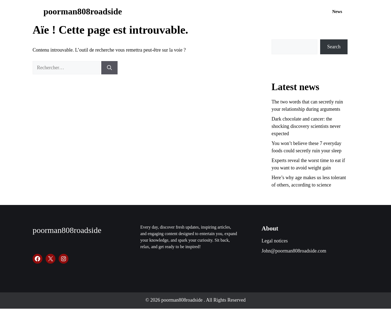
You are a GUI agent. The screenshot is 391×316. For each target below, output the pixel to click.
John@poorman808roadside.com (293, 251)
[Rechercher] (109, 67)
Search (333, 46)
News (337, 11)
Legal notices (274, 241)
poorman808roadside (82, 11)
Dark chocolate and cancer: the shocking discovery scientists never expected (306, 126)
